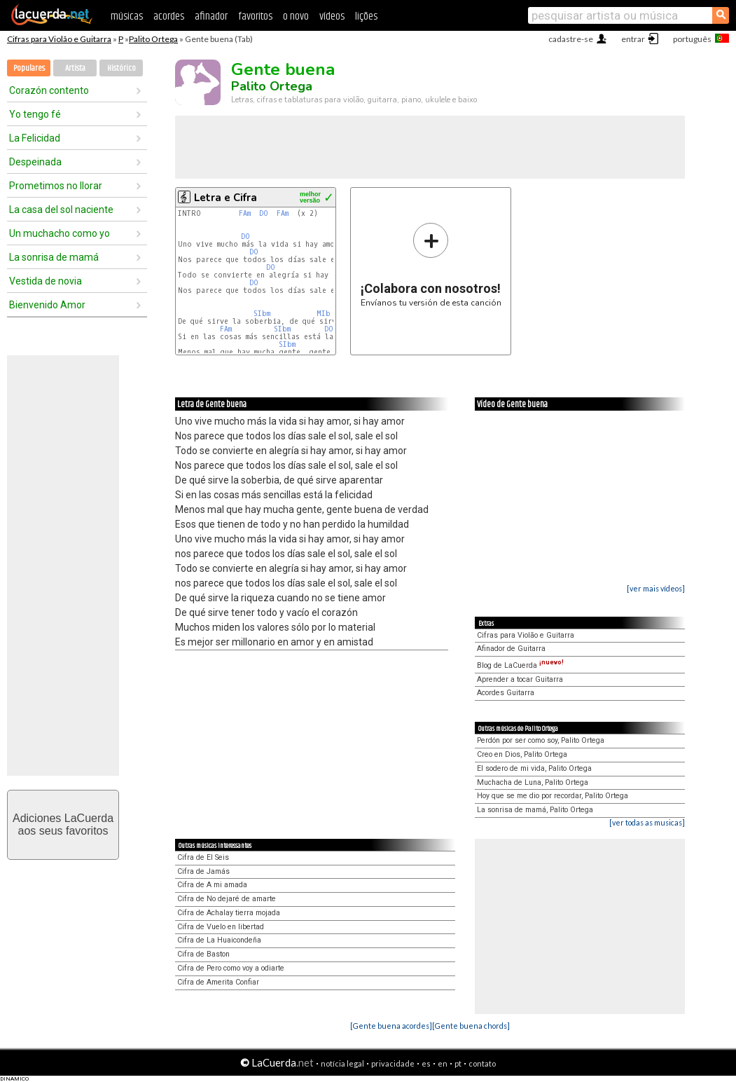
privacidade (393, 1063)
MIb (324, 313)
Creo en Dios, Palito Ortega (522, 754)
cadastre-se (570, 39)
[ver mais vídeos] (656, 588)
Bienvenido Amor (47, 304)
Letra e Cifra (225, 198)
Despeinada (35, 161)
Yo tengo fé (35, 114)
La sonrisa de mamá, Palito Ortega (535, 809)
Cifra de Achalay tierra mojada (228, 912)
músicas (127, 16)
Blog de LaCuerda (520, 665)
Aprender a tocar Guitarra (520, 679)
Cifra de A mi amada (212, 884)
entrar (633, 39)
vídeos (332, 16)
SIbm (262, 313)
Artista (75, 68)
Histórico (121, 68)
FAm (245, 213)
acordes (168, 16)
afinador (211, 16)
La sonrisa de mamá (54, 257)
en (442, 1063)
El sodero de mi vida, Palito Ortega (534, 768)
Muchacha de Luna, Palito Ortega (532, 782)
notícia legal (342, 1063)
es (426, 1063)
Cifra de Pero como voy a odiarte (230, 968)
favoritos (255, 16)
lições (366, 16)
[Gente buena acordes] (391, 1025)
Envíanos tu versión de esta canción (431, 264)
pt (457, 1063)
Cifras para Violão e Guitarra (59, 39)
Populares (29, 68)
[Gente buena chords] (471, 1025)
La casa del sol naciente (61, 209)
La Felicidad (34, 138)
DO (263, 213)
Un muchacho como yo (59, 233)
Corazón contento (49, 90)
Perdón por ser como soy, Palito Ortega (540, 740)
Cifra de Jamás (203, 871)
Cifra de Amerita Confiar (218, 982)
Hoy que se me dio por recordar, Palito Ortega (552, 795)
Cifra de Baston (203, 954)
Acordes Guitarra (505, 692)
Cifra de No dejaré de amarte (226, 898)
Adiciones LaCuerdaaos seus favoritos (63, 824)
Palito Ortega (153, 39)
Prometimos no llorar (55, 185)
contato (482, 1063)
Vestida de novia (45, 281)
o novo (296, 16)
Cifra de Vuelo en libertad (220, 926)
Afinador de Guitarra (511, 648)
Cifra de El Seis (203, 857)
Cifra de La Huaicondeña (219, 940)
